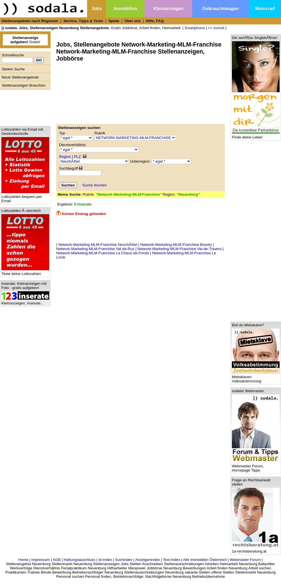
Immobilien (125, 8)
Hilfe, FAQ (155, 21)
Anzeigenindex (147, 560)
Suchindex (123, 560)
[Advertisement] (23, 106)
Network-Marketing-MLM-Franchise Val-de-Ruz (95, 249)
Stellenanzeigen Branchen (24, 85)
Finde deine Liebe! (256, 135)
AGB (57, 560)
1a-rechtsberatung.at (256, 549)
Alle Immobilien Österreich (205, 560)
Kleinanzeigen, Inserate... (25, 301)
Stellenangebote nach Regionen (29, 21)
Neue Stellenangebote (20, 77)
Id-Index (105, 560)
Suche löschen (94, 185)
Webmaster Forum (245, 560)
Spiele (113, 21)
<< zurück (216, 28)
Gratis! (25, 40)
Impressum (40, 560)
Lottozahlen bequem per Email (25, 197)
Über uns (132, 21)
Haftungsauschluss (80, 560)
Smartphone (195, 28)
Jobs (96, 8)
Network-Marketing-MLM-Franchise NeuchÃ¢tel (97, 244)
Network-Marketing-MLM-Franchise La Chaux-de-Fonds (102, 253)
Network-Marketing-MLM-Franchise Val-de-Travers (179, 249)
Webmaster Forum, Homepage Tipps (256, 466)
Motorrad (265, 8)
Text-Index (171, 560)
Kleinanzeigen (168, 8)
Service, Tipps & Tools (83, 21)
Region (65, 156)
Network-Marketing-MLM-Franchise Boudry (176, 244)
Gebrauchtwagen (220, 8)
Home (23, 560)
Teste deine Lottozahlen (25, 272)
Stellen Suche (13, 69)
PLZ (77, 156)
